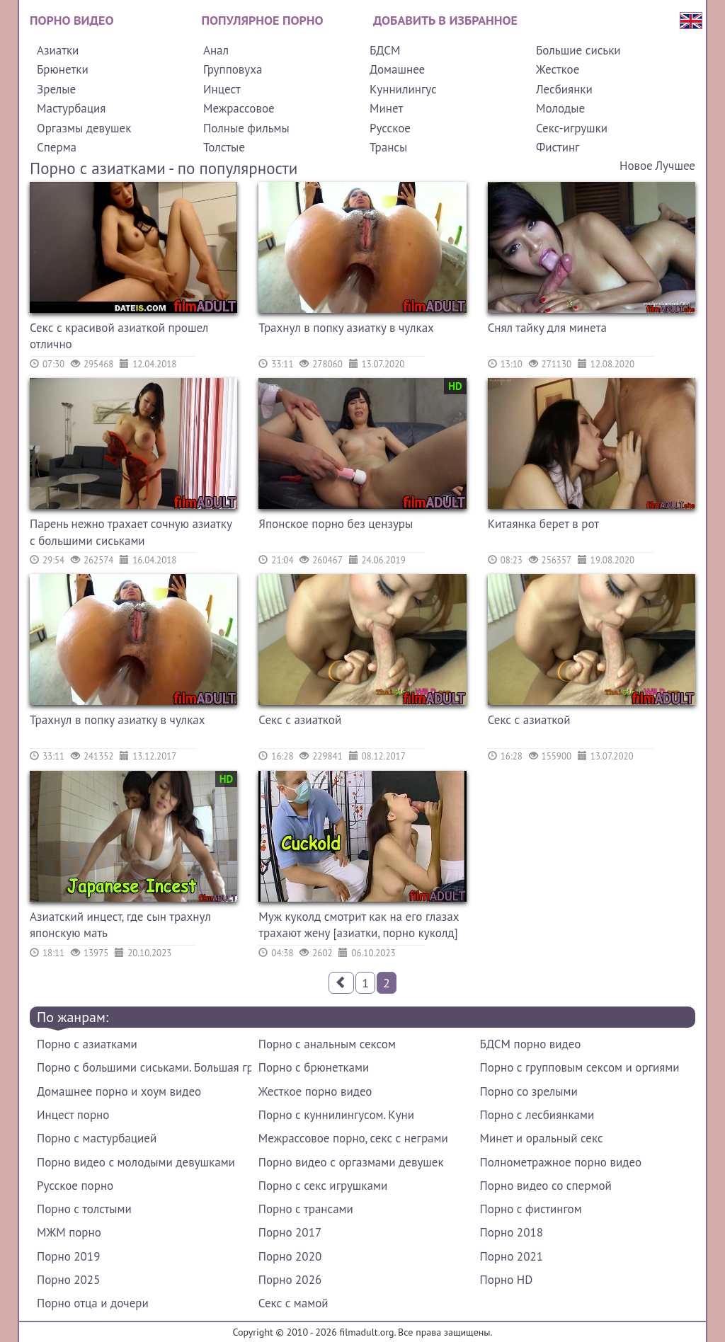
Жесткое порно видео (315, 1091)
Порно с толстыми (84, 1209)
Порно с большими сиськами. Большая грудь (144, 1067)
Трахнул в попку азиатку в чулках (346, 328)
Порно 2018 (511, 1232)
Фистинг (557, 147)
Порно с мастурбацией (96, 1138)
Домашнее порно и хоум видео (119, 1091)
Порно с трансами (305, 1209)
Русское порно (75, 1185)
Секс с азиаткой (299, 720)
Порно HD (506, 1279)
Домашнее (397, 69)
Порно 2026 (289, 1279)
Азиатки (58, 50)
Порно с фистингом (531, 1209)
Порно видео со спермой (546, 1185)
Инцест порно (73, 1115)
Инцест (222, 89)
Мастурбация (71, 108)
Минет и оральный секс (541, 1138)
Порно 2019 (68, 1256)
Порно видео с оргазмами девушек (351, 1162)
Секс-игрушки (571, 128)
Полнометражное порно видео (560, 1162)
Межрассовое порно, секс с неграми (353, 1138)
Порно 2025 (68, 1279)
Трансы (388, 147)
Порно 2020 (289, 1256)
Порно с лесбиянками (537, 1115)
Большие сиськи (578, 50)
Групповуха (232, 69)
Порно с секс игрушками (322, 1185)
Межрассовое (239, 108)
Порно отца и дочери (93, 1303)
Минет (386, 108)
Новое (636, 165)
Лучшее (675, 165)
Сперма (56, 147)
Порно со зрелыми (529, 1091)
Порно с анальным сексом (327, 1044)
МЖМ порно (69, 1232)
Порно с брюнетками (313, 1067)
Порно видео (71, 20)
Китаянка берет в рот (543, 524)
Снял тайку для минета (547, 328)
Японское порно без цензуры (335, 524)
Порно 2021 (511, 1256)
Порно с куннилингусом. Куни (336, 1115)
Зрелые (56, 89)
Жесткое (557, 69)
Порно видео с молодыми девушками (136, 1162)
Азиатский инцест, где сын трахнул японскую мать (120, 925)
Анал (216, 50)
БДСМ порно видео (530, 1044)
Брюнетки (63, 69)
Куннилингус (403, 89)
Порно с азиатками (87, 1044)
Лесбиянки (564, 89)
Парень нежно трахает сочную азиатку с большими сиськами (131, 532)
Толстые (224, 147)
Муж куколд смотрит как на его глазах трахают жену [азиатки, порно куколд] (358, 925)
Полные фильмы (246, 128)
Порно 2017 (289, 1232)
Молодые (560, 108)
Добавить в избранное (445, 20)
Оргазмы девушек (84, 128)
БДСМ (385, 50)
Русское (390, 128)
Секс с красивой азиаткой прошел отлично (119, 336)
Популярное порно (263, 20)
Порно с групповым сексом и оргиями (580, 1067)
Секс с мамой (293, 1303)
